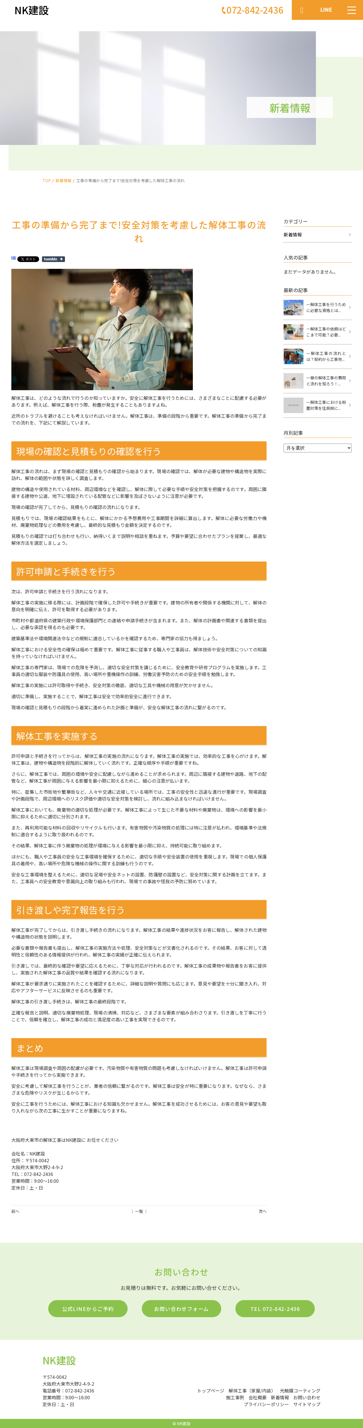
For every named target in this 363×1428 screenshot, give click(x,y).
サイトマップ (306, 1404)
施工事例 (235, 1397)
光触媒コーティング (300, 1390)
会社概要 (257, 1397)
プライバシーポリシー (266, 1404)
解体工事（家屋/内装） (252, 1390)
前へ (15, 1211)
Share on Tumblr (53, 259)
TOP (47, 180)
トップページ (210, 1390)
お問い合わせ (306, 1397)
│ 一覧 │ (139, 1211)
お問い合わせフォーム (181, 1308)
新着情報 (63, 180)
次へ (263, 1211)
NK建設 (59, 1360)
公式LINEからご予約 (88, 1308)
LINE (326, 9)
